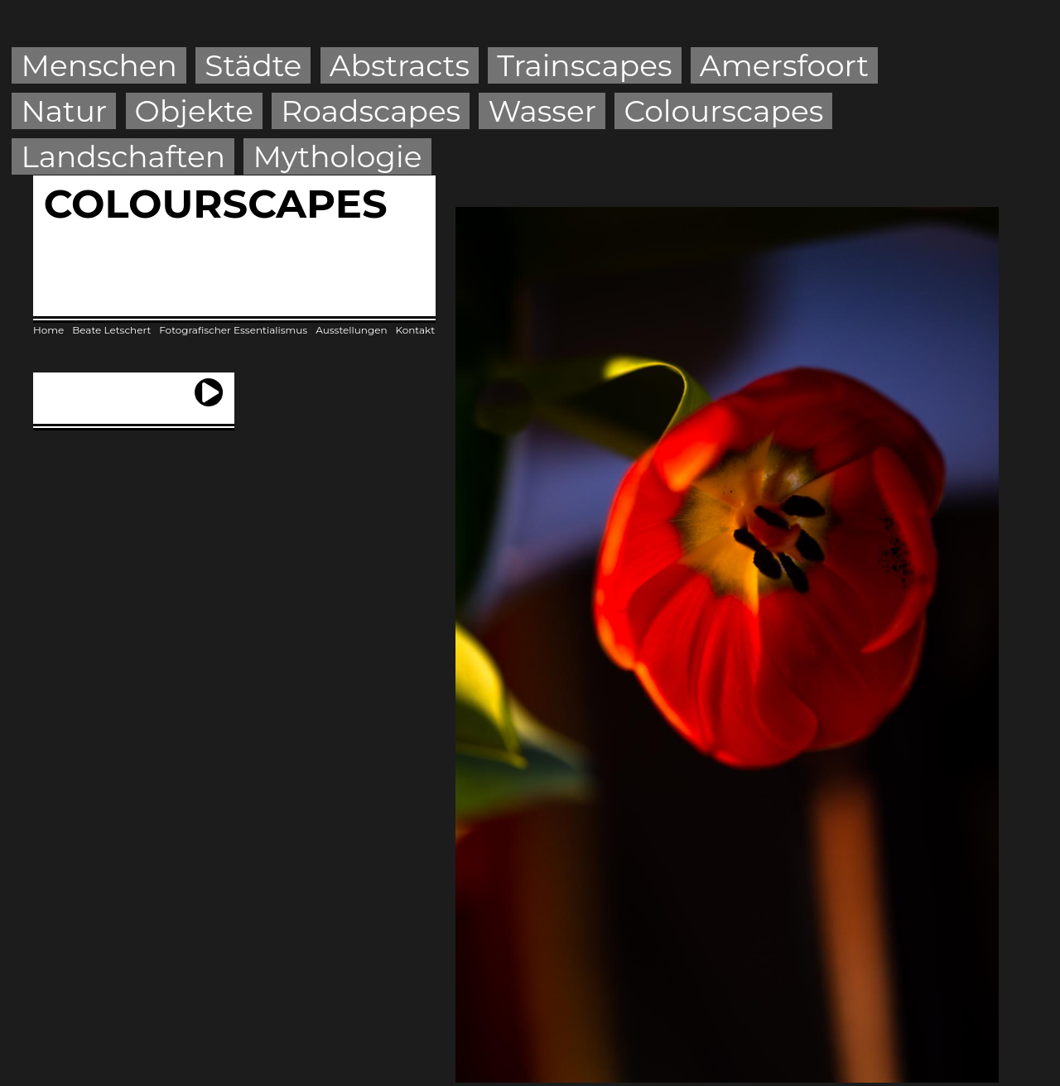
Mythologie (337, 156)
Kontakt (415, 330)
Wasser (543, 111)
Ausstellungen (351, 330)
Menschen (99, 65)
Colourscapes (723, 111)
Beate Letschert (111, 330)
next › (209, 385)
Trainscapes (584, 65)
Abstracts (400, 65)
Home (48, 330)
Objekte (194, 111)
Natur (65, 111)
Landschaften (124, 156)
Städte (253, 65)
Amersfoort (784, 65)
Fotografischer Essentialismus (233, 330)
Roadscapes (370, 111)
